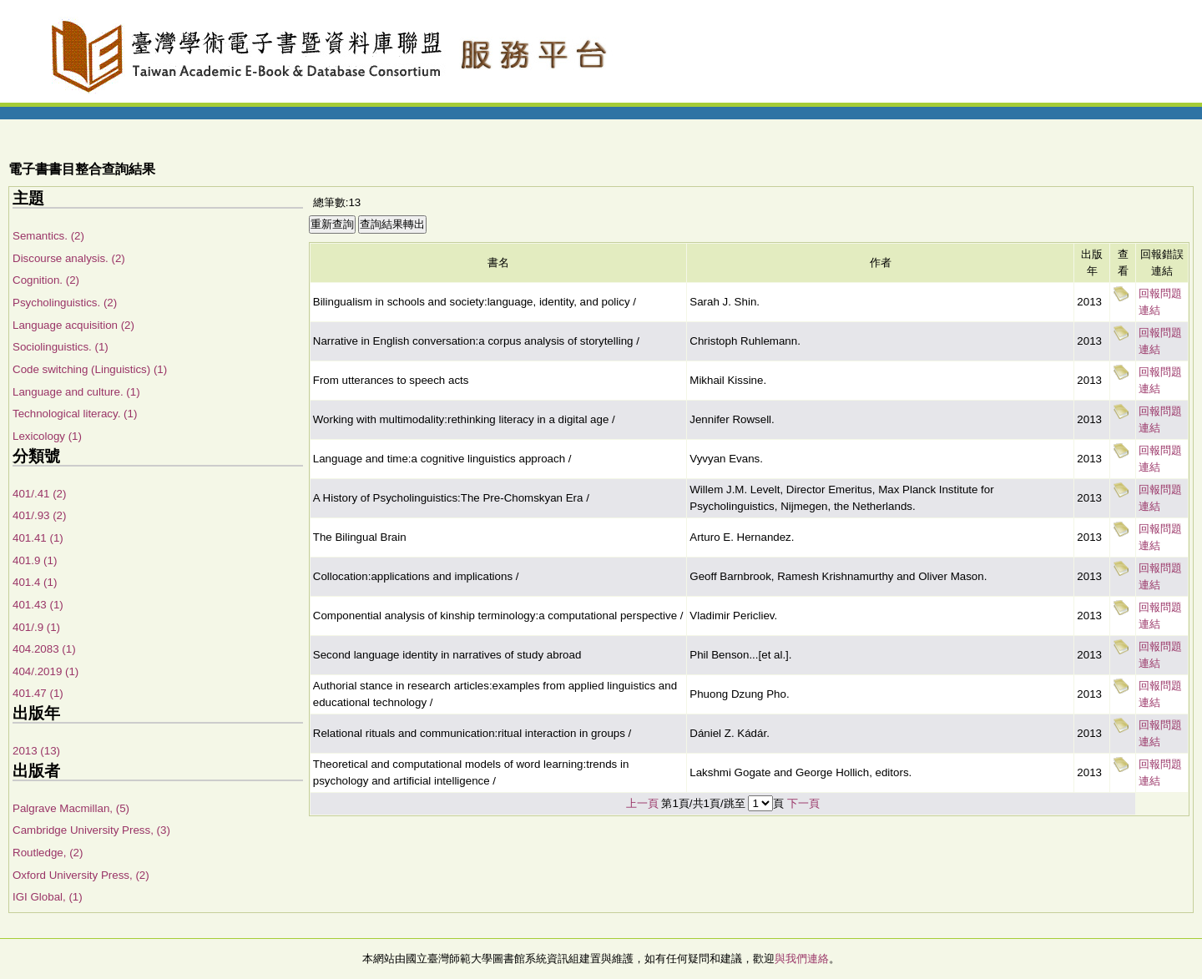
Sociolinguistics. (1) (61, 347)
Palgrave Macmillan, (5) (71, 808)
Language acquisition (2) (73, 325)
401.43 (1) (38, 604)
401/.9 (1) (36, 627)
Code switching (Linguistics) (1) (90, 369)
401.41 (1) (38, 538)
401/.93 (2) (39, 515)
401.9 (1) (35, 560)
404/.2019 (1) (45, 671)
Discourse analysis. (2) (69, 258)
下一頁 (803, 803)
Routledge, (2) (48, 852)
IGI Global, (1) (48, 897)
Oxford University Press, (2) (81, 875)
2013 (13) (36, 750)
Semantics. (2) (48, 236)
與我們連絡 (802, 958)
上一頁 (642, 803)
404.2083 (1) (44, 649)
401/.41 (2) (39, 493)
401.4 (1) (35, 582)
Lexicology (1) (47, 436)
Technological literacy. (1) (75, 413)
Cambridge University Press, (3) (91, 830)
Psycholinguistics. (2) (65, 302)
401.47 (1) (38, 693)
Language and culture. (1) (76, 392)
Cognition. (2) (46, 280)
